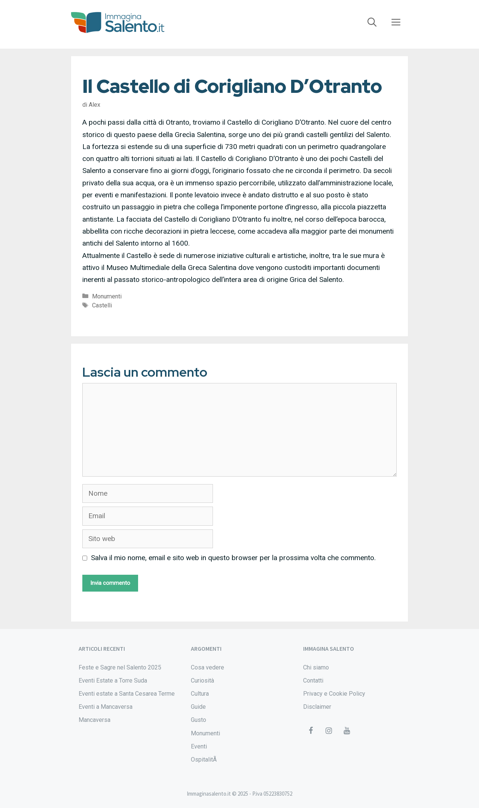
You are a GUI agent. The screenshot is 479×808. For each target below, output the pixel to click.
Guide (198, 706)
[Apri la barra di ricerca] (372, 22)
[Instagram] (328, 731)
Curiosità (202, 680)
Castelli (102, 305)
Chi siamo (316, 667)
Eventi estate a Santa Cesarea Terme (127, 693)
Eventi (199, 746)
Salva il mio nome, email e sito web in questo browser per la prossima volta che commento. (233, 557)
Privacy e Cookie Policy (334, 693)
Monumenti (107, 296)
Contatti (313, 680)
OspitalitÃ (204, 759)
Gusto (198, 719)
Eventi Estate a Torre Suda (113, 680)
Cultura (200, 693)
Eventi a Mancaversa (105, 706)
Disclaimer (317, 706)
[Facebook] (310, 731)
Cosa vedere (207, 667)
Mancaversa (94, 719)
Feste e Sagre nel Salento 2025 (120, 667)
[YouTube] (346, 731)
